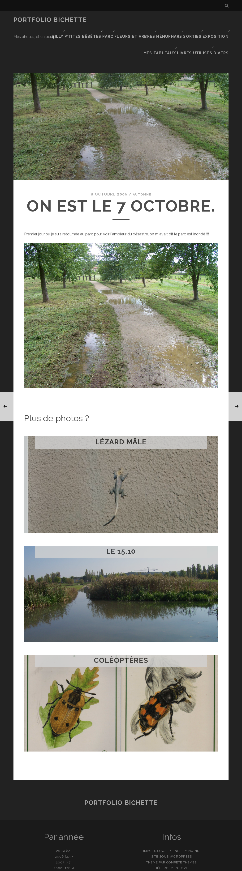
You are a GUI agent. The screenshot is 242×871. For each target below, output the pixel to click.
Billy (104, 20)
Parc (155, 20)
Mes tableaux (162, 26)
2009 (60, 818)
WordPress (181, 823)
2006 (58, 835)
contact (112, 865)
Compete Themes (181, 829)
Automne (142, 161)
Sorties (108, 26)
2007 (60, 829)
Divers (222, 26)
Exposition (132, 26)
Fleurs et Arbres (182, 20)
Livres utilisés (196, 26)
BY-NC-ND (191, 818)
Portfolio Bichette (50, 19)
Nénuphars (215, 20)
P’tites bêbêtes (130, 20)
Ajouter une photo (144, 865)
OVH (184, 835)
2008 (59, 823)
